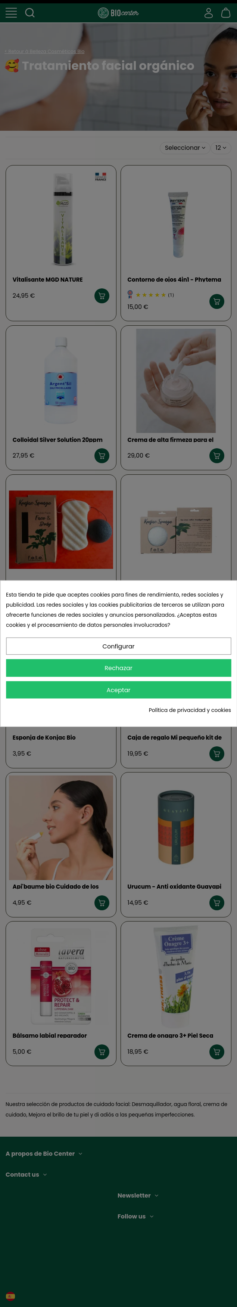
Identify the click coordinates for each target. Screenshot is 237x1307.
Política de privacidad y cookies (190, 710)
